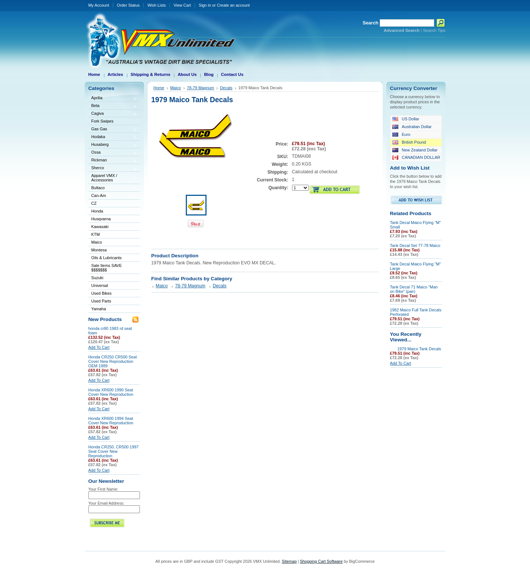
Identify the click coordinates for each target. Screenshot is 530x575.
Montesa (112, 250)
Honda (112, 211)
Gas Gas (112, 129)
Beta (112, 106)
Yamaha (112, 309)
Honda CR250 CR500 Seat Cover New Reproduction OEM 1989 (112, 361)
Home (159, 88)
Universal (112, 286)
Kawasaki (112, 227)
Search (371, 23)
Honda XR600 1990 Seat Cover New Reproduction (111, 392)
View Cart (182, 5)
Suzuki (112, 278)
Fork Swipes (102, 121)
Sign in (205, 5)
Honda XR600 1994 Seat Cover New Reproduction (111, 420)
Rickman (112, 160)
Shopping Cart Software (321, 561)
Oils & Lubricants (106, 257)
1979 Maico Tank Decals (419, 349)
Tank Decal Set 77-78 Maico (415, 245)
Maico (112, 242)
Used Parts (101, 301)
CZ (112, 204)
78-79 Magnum (200, 88)
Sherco (112, 168)
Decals (226, 88)
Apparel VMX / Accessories (112, 177)
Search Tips (434, 30)
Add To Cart (99, 347)
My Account (98, 5)
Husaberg (112, 145)
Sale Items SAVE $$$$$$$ (106, 267)
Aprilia (112, 98)
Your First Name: (103, 489)
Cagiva (112, 114)
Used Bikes (101, 293)
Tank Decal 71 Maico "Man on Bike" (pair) (414, 289)
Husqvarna (112, 219)
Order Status (128, 5)
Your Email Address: (106, 503)
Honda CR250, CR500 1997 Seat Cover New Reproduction (113, 451)
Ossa (112, 153)
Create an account (233, 5)
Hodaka (112, 137)
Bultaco (112, 188)
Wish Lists (156, 5)
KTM (112, 235)
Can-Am (112, 196)
